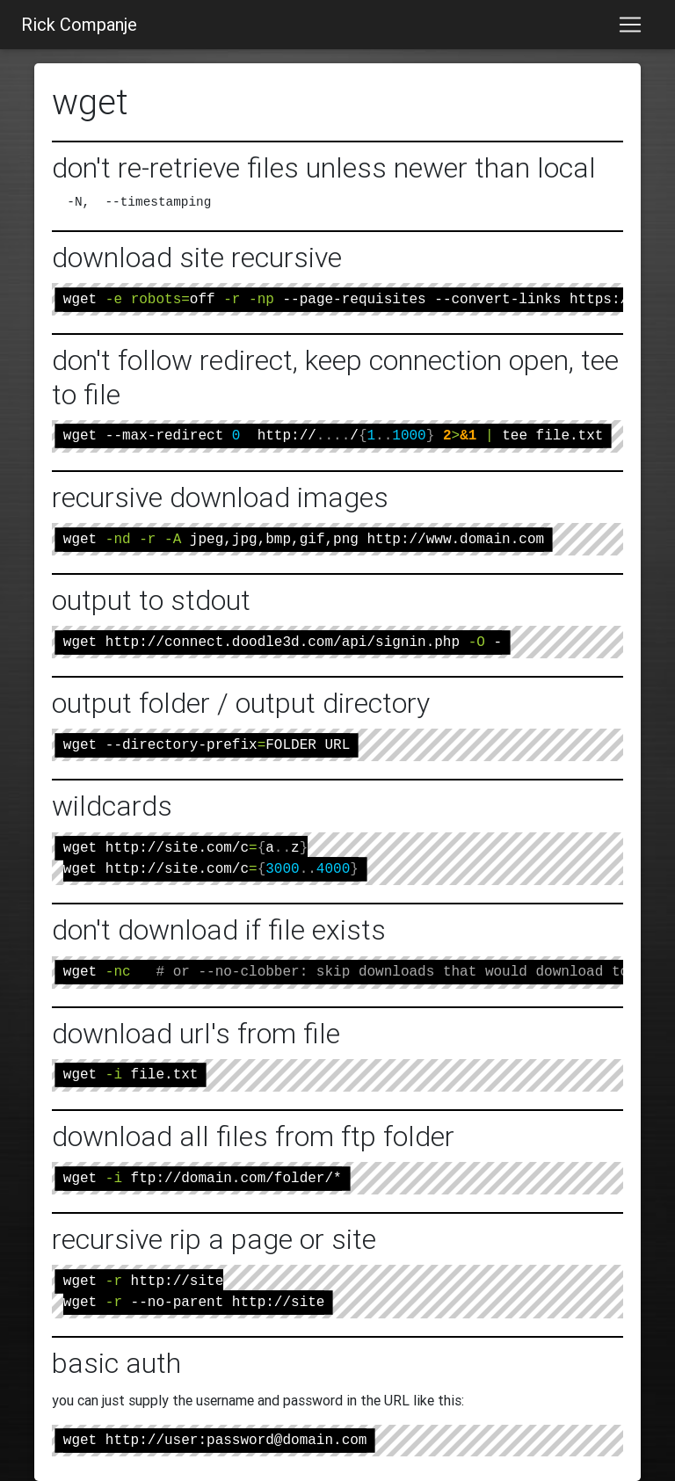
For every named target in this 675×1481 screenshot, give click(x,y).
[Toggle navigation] (630, 24)
